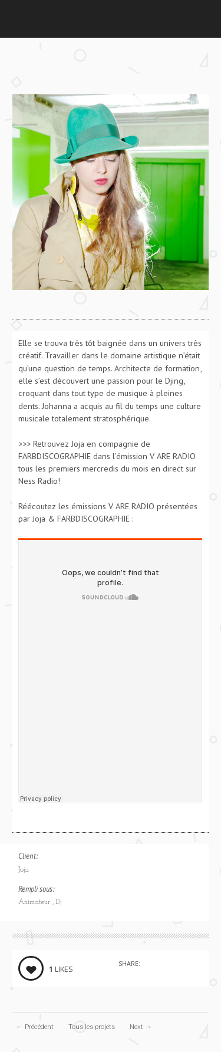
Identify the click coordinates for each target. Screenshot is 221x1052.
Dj (58, 902)
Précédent (35, 1027)
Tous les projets (91, 1027)
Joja (23, 869)
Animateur (35, 902)
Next (141, 1027)
